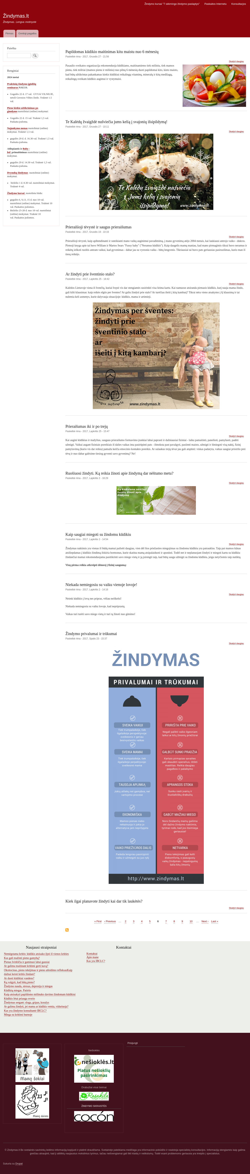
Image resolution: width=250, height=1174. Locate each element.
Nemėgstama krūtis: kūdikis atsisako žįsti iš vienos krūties (36, 953)
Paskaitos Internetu (215, 3)
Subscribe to (67, 930)
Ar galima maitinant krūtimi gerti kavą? (26, 965)
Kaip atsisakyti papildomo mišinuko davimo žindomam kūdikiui (40, 994)
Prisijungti (132, 1043)
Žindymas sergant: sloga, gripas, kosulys (26, 1002)
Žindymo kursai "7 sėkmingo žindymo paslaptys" (172, 3)
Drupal (19, 1163)
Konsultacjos (238, 3)
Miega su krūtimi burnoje (18, 1014)
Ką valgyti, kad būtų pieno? (19, 982)
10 (191, 921)
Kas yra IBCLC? (95, 961)
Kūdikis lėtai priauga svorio (19, 998)
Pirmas (9, 33)
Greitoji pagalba (27, 33)
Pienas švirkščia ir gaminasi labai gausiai (27, 962)
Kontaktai (91, 953)
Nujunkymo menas (17, 128)
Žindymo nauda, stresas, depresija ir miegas (28, 986)
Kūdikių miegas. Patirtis (17, 990)
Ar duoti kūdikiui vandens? (19, 978)
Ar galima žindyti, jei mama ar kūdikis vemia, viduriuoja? (36, 1006)
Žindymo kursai (16, 193)
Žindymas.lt (16, 16)
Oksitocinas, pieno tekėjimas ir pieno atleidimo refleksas (35, 970)
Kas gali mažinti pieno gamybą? (22, 958)
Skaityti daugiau (236, 61)
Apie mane (92, 957)
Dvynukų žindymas (17, 172)
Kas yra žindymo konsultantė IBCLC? (25, 1010)
